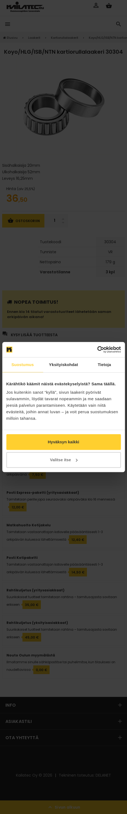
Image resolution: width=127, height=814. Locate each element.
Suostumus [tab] (22, 364)
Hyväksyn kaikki (63, 442)
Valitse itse (63, 459)
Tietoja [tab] (104, 364)
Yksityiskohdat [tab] (63, 364)
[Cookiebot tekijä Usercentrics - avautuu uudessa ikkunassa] (97, 349)
